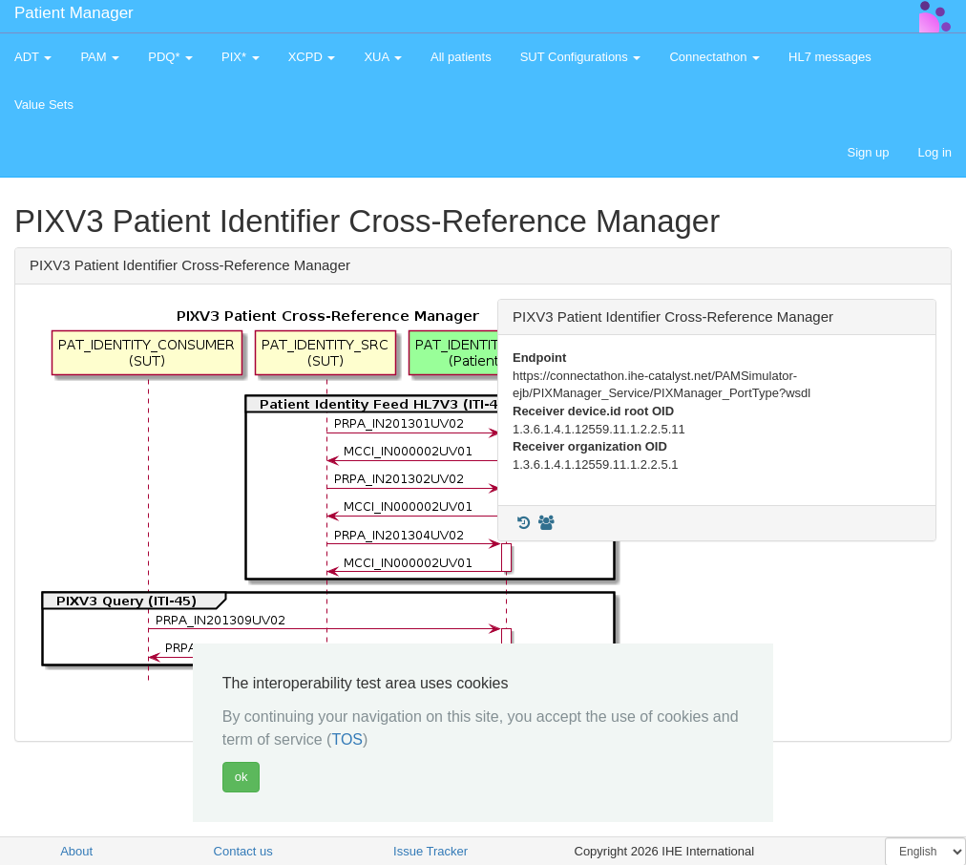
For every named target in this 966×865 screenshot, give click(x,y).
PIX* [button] (240, 57)
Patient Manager (74, 13)
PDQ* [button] (170, 57)
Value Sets (44, 104)
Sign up (868, 152)
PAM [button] (99, 57)
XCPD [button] (312, 57)
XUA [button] (383, 57)
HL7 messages (830, 57)
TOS (347, 739)
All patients (461, 57)
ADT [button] (33, 57)
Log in (935, 152)
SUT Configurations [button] (580, 57)
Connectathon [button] (714, 57)
